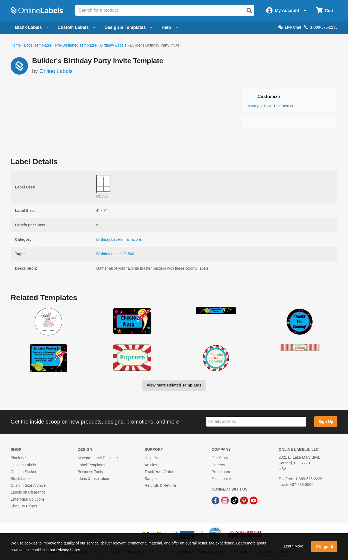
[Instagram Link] (225, 500)
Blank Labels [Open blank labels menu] (32, 27)
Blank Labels (21, 458)
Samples (152, 478)
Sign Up (325, 421)
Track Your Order (159, 472)
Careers (218, 465)
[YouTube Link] (253, 500)
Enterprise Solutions (28, 499)
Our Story (220, 458)
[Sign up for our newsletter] (256, 422)
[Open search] (249, 11)
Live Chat (289, 27)
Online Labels (56, 71)
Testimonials (222, 478)
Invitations (133, 239)
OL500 (128, 254)
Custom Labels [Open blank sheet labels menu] (77, 27)
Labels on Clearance (28, 492)
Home (16, 45)
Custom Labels (23, 465)
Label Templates (38, 45)
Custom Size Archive (28, 485)
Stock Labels (21, 478)
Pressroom (221, 472)
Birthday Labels (113, 45)
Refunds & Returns (161, 485)
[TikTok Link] (235, 500)
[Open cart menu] (324, 10)
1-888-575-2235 (320, 27)
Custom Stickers (24, 472)
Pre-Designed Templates (76, 45)
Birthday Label (108, 254)
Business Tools (90, 472)
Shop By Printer (24, 506)
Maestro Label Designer (97, 458)
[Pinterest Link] (244, 500)
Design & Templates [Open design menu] (128, 27)
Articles (151, 465)
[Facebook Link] (216, 500)
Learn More (293, 546)
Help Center (155, 458)
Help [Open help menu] (169, 27)
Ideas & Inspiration (93, 478)
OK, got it (324, 546)
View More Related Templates (174, 385)
